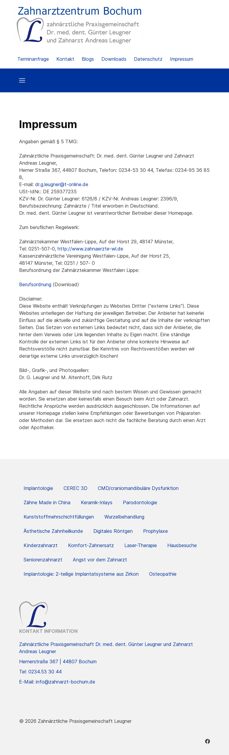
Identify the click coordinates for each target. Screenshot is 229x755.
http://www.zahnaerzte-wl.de (90, 249)
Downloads (113, 59)
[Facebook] (207, 741)
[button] (22, 80)
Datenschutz (148, 59)
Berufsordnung (35, 284)
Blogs (88, 59)
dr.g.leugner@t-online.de (61, 184)
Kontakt (65, 59)
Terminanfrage (33, 59)
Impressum (181, 59)
